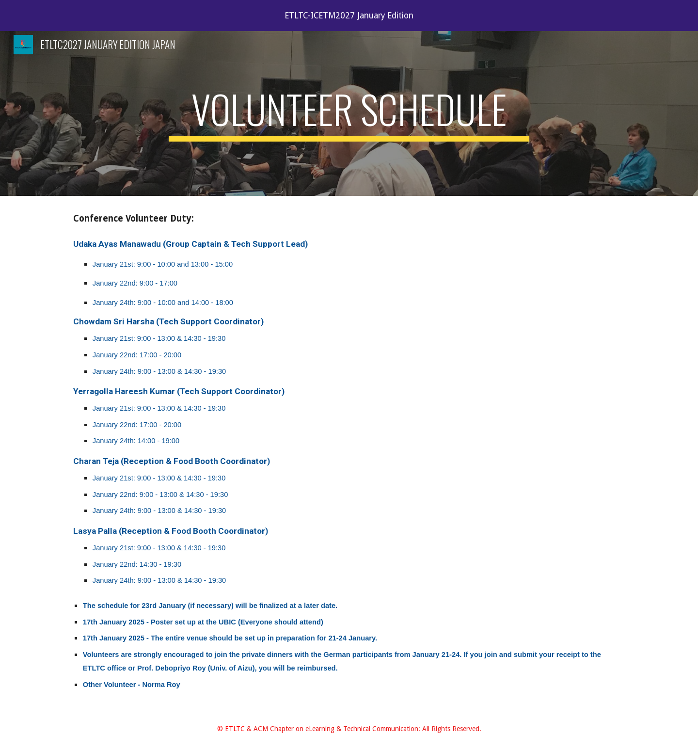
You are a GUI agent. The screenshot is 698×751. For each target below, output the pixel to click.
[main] (349, 113)
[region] (349, 15)
